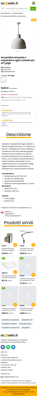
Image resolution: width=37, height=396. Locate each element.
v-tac (4, 306)
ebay (6, 115)
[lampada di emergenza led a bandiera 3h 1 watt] (27, 279)
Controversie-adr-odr (8, 365)
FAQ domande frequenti (9, 358)
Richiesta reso (6, 367)
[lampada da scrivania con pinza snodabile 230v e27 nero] (27, 309)
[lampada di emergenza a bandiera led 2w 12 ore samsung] (9, 309)
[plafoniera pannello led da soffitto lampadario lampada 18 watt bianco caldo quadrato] (9, 276)
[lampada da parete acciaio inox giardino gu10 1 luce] (9, 249)
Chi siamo (4, 355)
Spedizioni (4, 362)
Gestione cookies (7, 370)
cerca (33, 9)
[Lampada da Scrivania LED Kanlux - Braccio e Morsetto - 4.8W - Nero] (27, 249)
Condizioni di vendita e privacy (11, 360)
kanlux (8, 67)
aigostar (5, 273)
